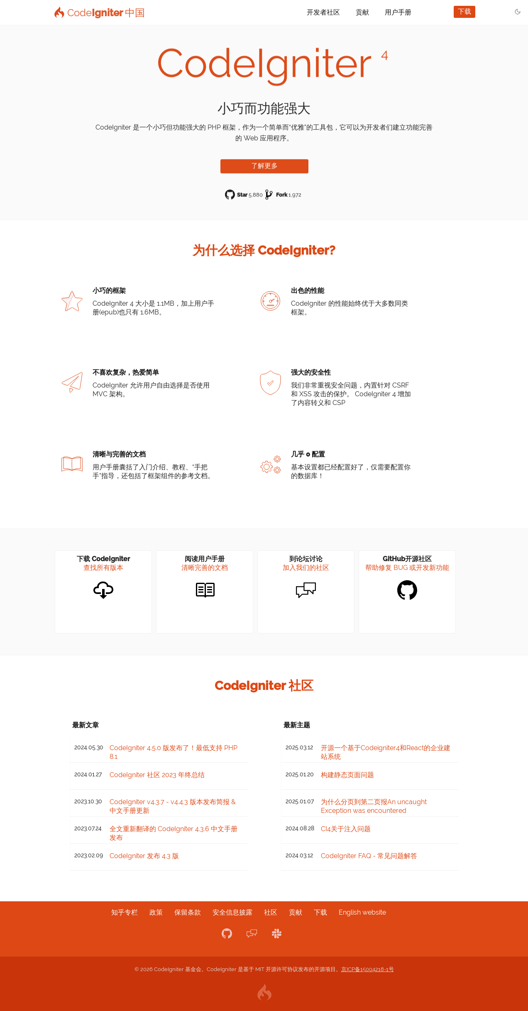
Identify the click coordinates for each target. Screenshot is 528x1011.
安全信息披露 (232, 912)
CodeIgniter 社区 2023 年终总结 (157, 775)
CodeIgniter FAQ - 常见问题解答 (369, 856)
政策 (156, 912)
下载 (464, 11)
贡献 (362, 12)
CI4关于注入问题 (346, 829)
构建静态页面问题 (347, 775)
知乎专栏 (124, 912)
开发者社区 (323, 12)
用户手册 (398, 12)
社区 (270, 912)
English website (362, 912)
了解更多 (264, 164)
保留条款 (187, 912)
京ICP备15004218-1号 (367, 969)
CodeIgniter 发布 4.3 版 (144, 856)
